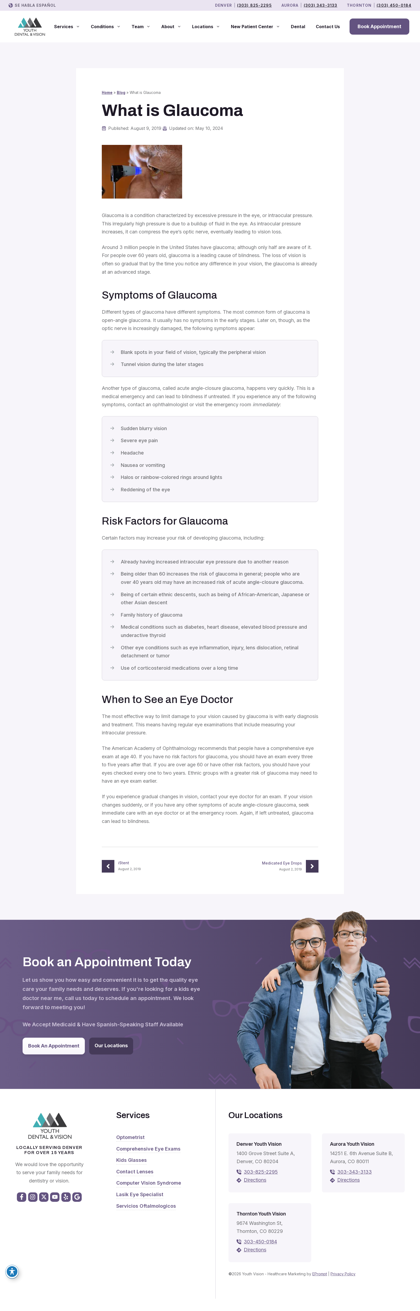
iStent (123, 862)
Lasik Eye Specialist (139, 1194)
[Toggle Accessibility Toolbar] (12, 1271)
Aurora (290, 5)
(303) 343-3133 (321, 5)
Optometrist (130, 1137)
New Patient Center (258, 27)
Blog (121, 92)
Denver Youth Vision (259, 1144)
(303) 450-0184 (394, 5)
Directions (255, 1180)
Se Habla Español (35, 5)
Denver (223, 5)
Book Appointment (379, 26)
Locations (209, 27)
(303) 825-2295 (254, 5)
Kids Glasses (131, 1160)
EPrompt (319, 1274)
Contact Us (328, 26)
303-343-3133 (354, 1172)
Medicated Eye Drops (282, 863)
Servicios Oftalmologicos (146, 1206)
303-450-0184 (260, 1241)
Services (69, 27)
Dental (298, 26)
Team (144, 27)
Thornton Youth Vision (261, 1214)
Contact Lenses (134, 1171)
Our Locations (111, 1045)
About (174, 27)
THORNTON (359, 5)
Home (107, 92)
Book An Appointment (53, 1046)
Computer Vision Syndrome (148, 1183)
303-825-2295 (261, 1172)
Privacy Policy (343, 1274)
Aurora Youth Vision (352, 1144)
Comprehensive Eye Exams (148, 1149)
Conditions (108, 27)
